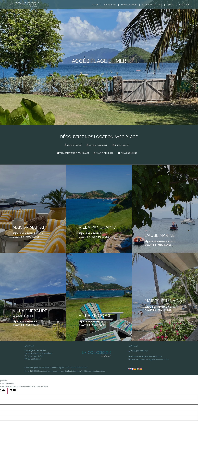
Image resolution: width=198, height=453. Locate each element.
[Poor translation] (12, 391)
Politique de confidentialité (77, 367)
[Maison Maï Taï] (75, 145)
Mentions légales (58, 367)
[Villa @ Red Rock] (105, 153)
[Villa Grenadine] (129, 153)
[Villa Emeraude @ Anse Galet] (75, 153)
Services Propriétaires (152, 5)
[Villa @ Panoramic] (99, 145)
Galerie (170, 5)
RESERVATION (184, 5)
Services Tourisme (129, 5)
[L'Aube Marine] (123, 145)
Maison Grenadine (165, 300)
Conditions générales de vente (36, 367)
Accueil (95, 5)
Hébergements (110, 5)
